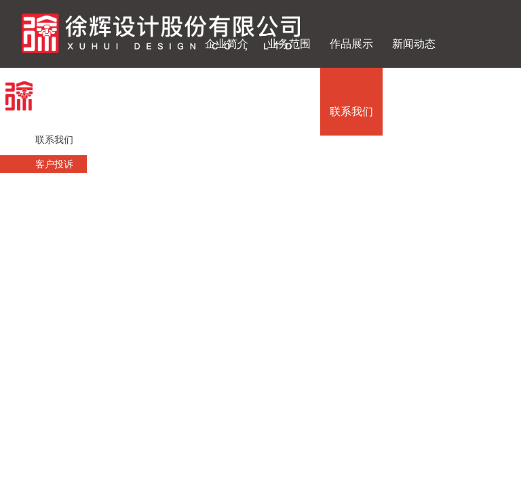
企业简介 (226, 43)
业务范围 (289, 43)
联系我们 (351, 111)
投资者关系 (226, 111)
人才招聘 (289, 111)
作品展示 (351, 43)
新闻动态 (414, 43)
